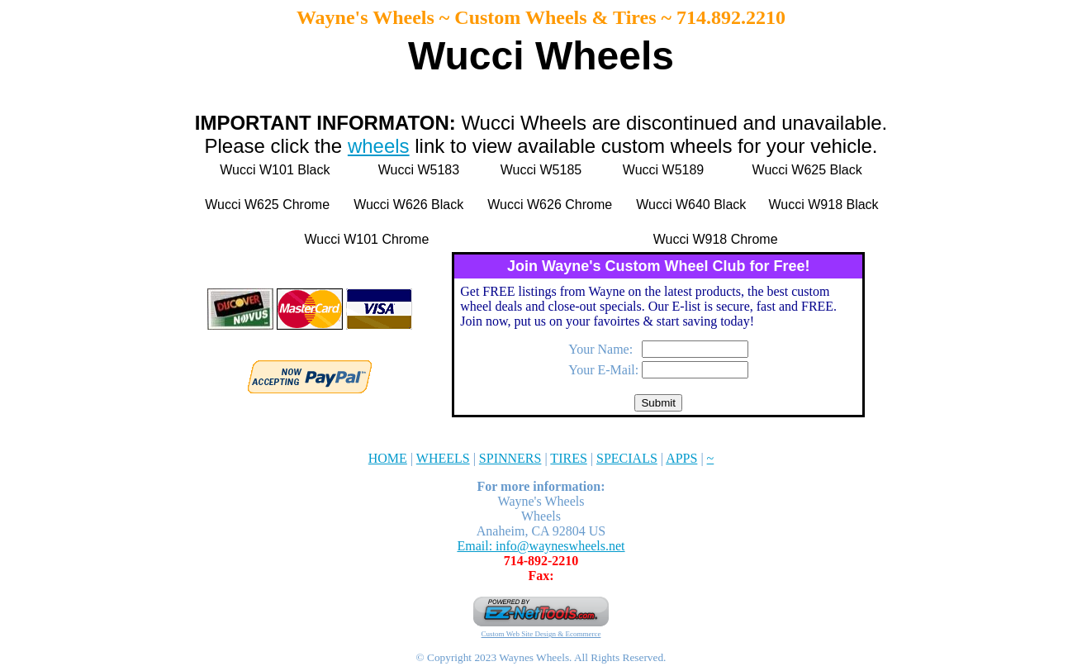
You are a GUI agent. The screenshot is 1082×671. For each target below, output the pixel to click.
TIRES (568, 458)
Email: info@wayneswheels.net (540, 546)
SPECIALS (626, 458)
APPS (681, 458)
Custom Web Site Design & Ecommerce (541, 634)
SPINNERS (510, 458)
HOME (387, 458)
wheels (379, 146)
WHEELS (443, 458)
